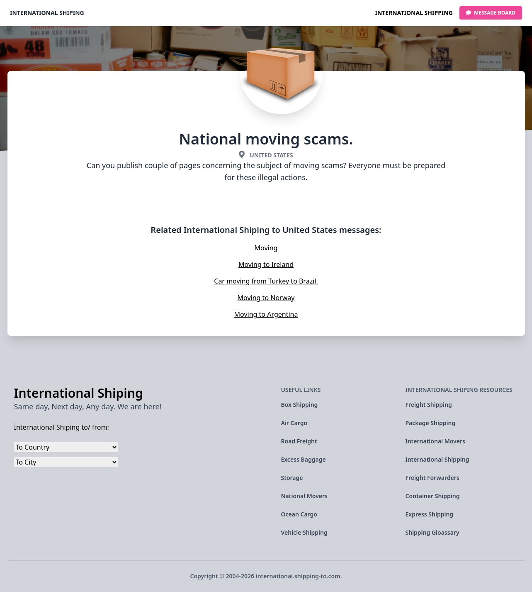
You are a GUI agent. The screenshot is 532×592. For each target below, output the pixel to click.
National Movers (304, 496)
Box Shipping (299, 405)
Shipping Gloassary (432, 532)
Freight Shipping (429, 405)
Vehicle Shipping (304, 532)
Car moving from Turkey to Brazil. (266, 281)
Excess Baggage (303, 459)
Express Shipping (430, 514)
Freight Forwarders (432, 478)
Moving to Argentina (266, 314)
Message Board (490, 12)
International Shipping (413, 13)
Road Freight (299, 441)
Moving (266, 247)
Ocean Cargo (299, 514)
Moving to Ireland (266, 264)
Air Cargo (294, 423)
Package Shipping (431, 423)
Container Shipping (433, 496)
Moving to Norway (266, 297)
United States (271, 155)
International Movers (435, 441)
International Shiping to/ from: (61, 427)
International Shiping (47, 13)
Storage (292, 478)
